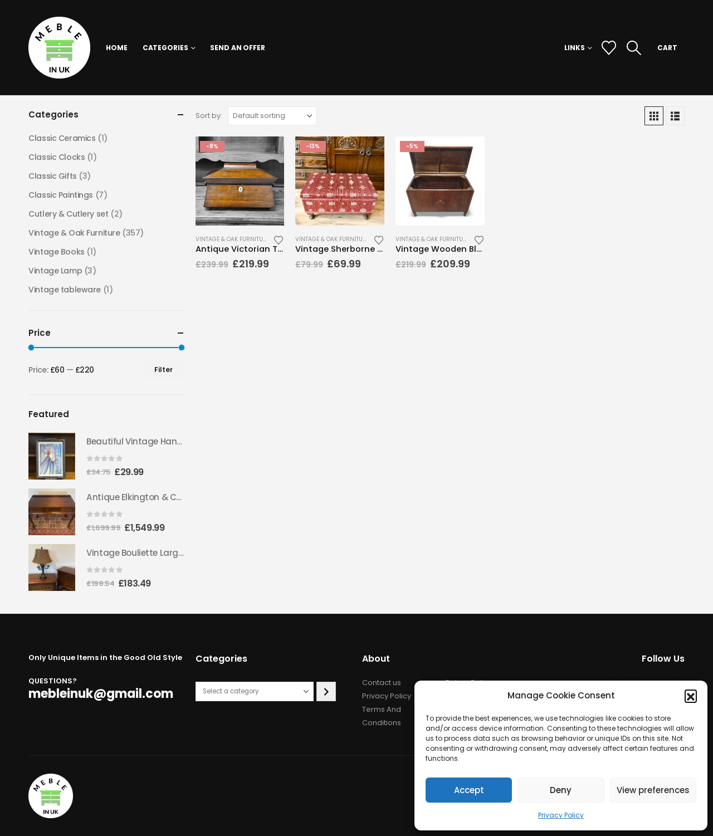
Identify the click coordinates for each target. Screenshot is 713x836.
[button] (690, 695)
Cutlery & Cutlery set (68, 213)
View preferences (653, 790)
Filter (163, 369)
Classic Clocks (56, 157)
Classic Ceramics (61, 138)
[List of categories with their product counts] (255, 691)
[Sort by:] (272, 115)
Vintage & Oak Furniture (233, 239)
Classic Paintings (60, 195)
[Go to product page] (240, 181)
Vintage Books (56, 251)
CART (667, 47)
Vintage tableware (64, 289)
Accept (469, 790)
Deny (561, 790)
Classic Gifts (52, 176)
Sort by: (209, 115)
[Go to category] (326, 691)
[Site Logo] (59, 48)
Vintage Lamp (55, 270)
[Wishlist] (608, 48)
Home (117, 47)
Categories (165, 47)
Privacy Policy (561, 815)
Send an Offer (237, 47)
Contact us (381, 682)
